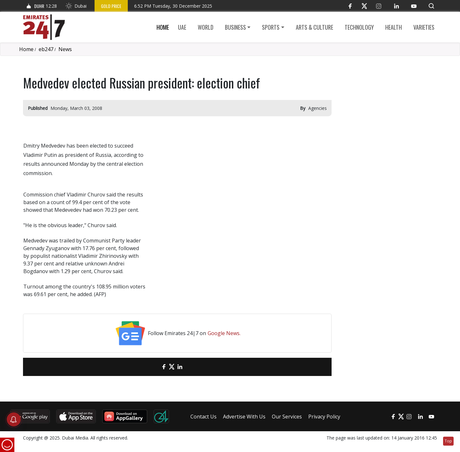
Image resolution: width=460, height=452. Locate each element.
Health (393, 27)
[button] (431, 6)
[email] (152, 367)
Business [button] (235, 27)
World (205, 27)
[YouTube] (413, 6)
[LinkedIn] (396, 6)
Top (448, 441)
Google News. (224, 333)
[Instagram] (378, 6)
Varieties (423, 27)
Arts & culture (314, 27)
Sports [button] (271, 27)
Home (163, 27)
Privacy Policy (324, 416)
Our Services (287, 416)
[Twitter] (364, 6)
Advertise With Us (244, 416)
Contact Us (203, 416)
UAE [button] (182, 27)
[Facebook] (350, 6)
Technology (359, 27)
